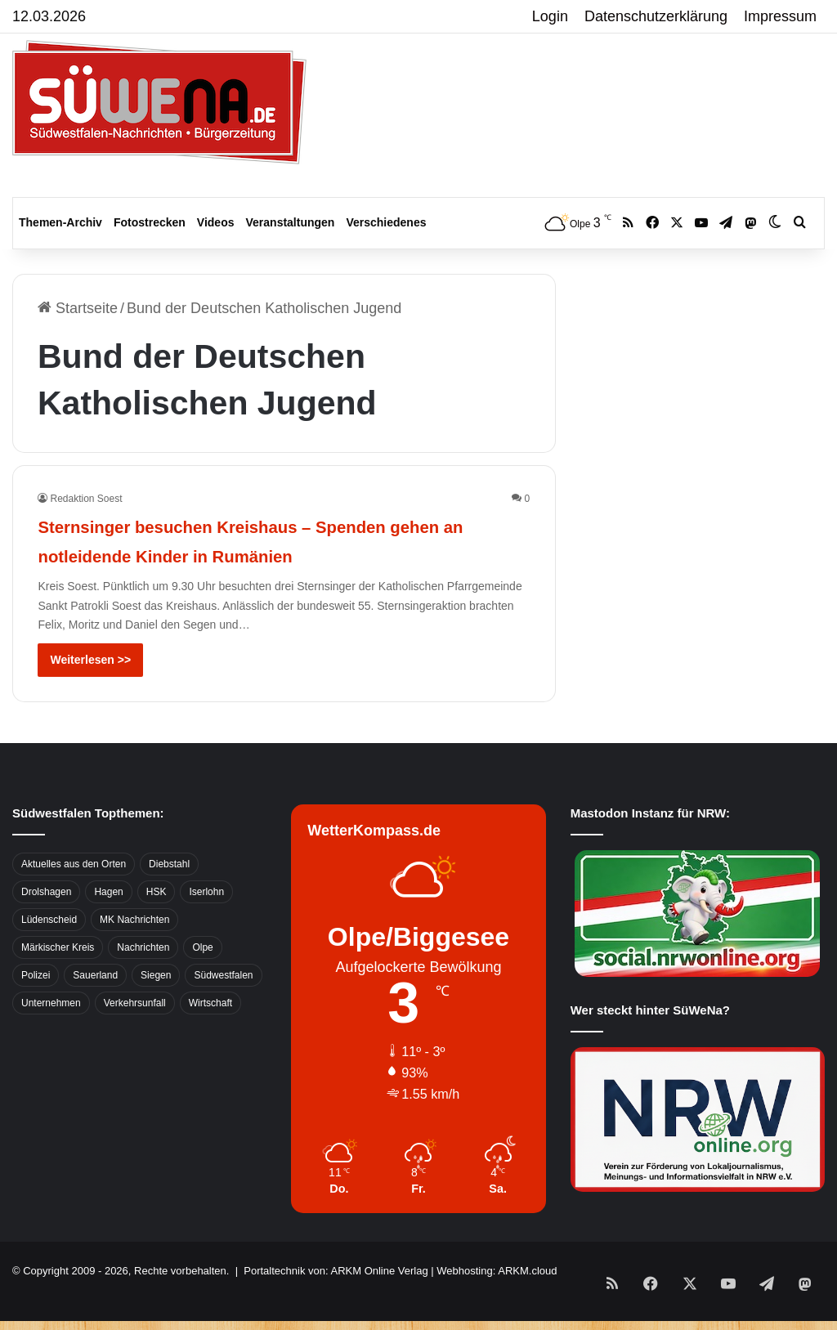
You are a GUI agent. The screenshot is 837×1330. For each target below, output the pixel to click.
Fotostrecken (150, 222)
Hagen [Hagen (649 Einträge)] (108, 921)
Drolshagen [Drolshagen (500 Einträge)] (46, 921)
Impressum (780, 16)
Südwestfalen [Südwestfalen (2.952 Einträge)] (223, 1004)
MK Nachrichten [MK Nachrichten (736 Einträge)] (134, 949)
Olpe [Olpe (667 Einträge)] (202, 977)
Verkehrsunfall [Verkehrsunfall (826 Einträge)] (135, 1032)
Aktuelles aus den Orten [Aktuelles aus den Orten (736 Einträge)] (73, 893)
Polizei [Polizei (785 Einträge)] (35, 1004)
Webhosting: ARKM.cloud (496, 1300)
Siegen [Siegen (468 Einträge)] (156, 1004)
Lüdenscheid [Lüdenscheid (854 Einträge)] (49, 949)
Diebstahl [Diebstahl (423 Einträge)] (169, 893)
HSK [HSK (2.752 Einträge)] (156, 921)
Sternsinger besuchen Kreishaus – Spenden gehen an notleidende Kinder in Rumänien (275, 554)
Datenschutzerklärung (655, 16)
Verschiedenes (386, 222)
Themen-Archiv (60, 222)
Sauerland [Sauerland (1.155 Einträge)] (95, 1004)
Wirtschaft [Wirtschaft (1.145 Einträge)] (210, 1032)
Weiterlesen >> (90, 689)
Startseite (78, 308)
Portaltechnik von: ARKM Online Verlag (335, 1300)
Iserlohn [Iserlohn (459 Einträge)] (206, 921)
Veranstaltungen (290, 222)
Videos (216, 222)
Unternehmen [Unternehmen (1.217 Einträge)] (51, 1032)
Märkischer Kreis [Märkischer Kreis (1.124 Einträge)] (57, 977)
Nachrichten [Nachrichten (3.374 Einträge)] (143, 977)
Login (550, 16)
